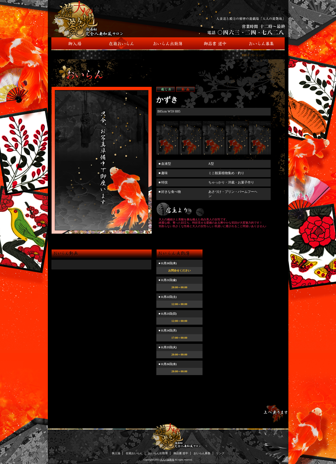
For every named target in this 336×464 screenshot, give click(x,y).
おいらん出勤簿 (158, 453)
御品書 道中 (180, 453)
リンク (220, 453)
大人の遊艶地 (167, 459)
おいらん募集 (202, 453)
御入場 (116, 453)
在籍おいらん (134, 453)
